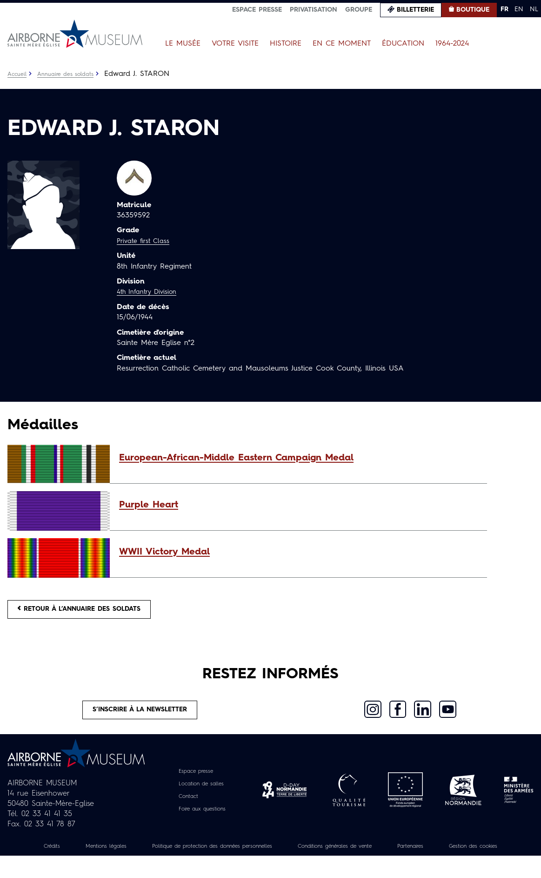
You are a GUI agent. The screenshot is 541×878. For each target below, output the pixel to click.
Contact (184, 808)
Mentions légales (117, 858)
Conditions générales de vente (390, 858)
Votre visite (235, 43)
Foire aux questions (202, 820)
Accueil (18, 74)
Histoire (285, 43)
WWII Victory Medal (164, 552)
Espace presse (257, 10)
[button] (298, 458)
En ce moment (342, 43)
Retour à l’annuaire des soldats (94, 612)
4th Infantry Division (151, 292)
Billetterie (415, 10)
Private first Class (147, 241)
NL (534, 9)
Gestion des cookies (271, 868)
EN (518, 9)
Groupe (358, 10)
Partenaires (479, 858)
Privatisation (313, 10)
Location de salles (200, 795)
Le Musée (182, 43)
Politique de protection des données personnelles (243, 858)
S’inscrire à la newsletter (140, 719)
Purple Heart (148, 505)
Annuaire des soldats (72, 74)
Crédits (56, 858)
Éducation (403, 43)
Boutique (472, 10)
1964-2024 (452, 43)
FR (504, 9)
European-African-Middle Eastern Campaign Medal (236, 458)
